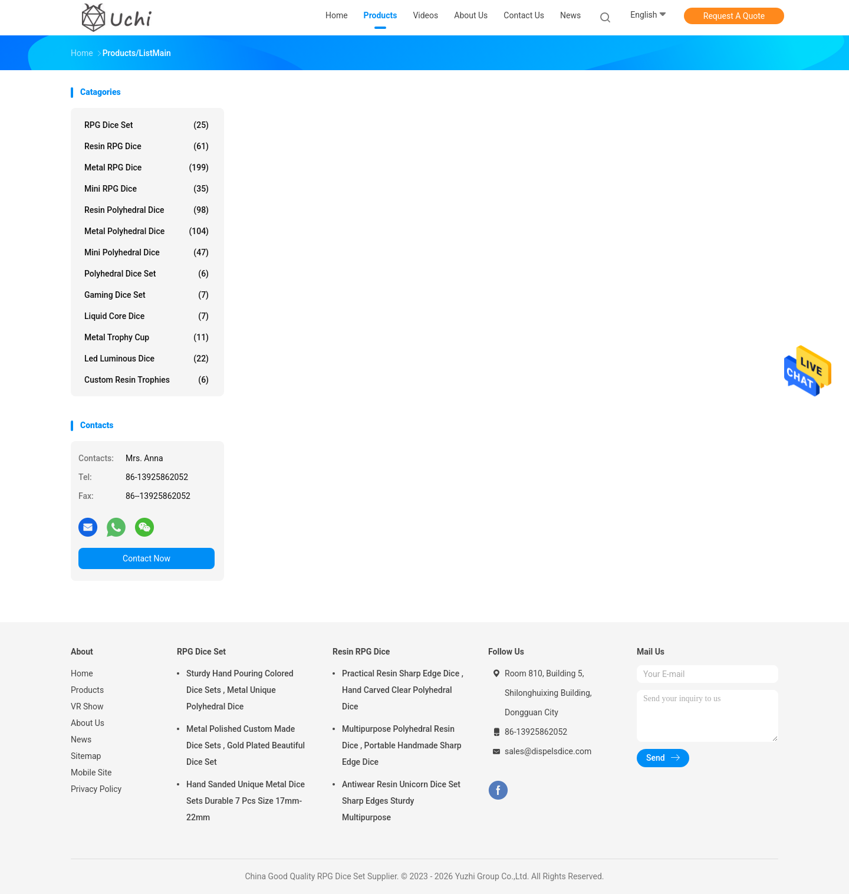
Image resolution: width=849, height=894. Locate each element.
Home (82, 673)
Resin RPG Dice (146, 146)
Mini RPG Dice (146, 189)
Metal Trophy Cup (146, 337)
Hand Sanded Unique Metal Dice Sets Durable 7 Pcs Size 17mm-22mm (245, 801)
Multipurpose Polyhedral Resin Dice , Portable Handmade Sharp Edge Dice (402, 745)
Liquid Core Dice (146, 316)
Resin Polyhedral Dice (146, 210)
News (81, 739)
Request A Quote (734, 16)
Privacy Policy (96, 789)
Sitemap (86, 756)
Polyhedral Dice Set (146, 274)
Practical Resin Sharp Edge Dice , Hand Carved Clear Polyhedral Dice (402, 690)
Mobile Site (91, 772)
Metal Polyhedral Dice (146, 231)
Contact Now (146, 558)
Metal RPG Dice (146, 167)
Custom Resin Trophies (146, 380)
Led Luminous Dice (146, 358)
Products (87, 690)
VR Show (87, 706)
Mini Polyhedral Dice (146, 252)
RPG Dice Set (146, 125)
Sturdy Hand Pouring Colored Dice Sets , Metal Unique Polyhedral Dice (240, 690)
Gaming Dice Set (146, 295)
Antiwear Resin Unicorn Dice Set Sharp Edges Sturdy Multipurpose (401, 801)
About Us (87, 723)
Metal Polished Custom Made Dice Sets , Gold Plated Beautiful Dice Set (245, 745)
